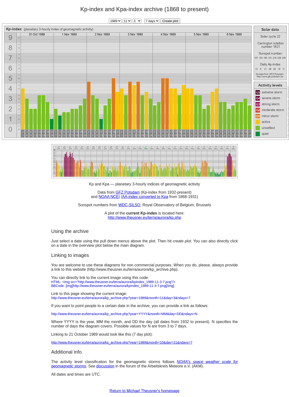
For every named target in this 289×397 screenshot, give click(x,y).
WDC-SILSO (129, 205)
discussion (105, 366)
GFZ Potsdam (128, 192)
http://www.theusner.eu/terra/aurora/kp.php (144, 217)
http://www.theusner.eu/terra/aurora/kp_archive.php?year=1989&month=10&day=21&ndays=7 (121, 342)
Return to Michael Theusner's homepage (144, 391)
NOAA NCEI (109, 197)
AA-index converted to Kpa (145, 197)
